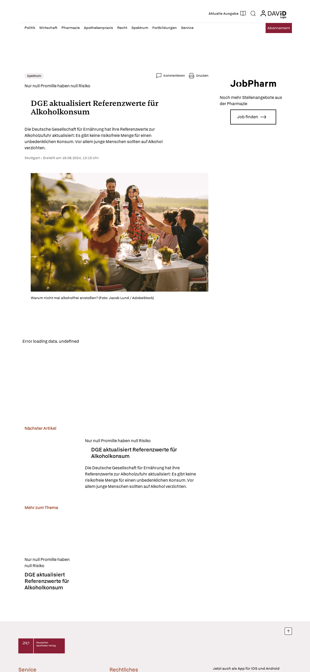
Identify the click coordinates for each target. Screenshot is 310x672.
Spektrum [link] (34, 76)
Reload (90, 342)
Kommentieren (174, 76)
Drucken (202, 76)
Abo (274, 28)
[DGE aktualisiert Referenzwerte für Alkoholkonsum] (52, 465)
